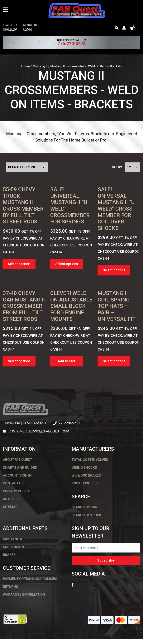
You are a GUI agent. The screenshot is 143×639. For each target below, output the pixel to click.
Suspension (13, 547)
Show (117, 167)
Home (25, 66)
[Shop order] (27, 167)
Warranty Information (24, 594)
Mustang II (40, 66)
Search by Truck (86, 515)
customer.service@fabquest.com (38, 431)
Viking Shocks (84, 467)
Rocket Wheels (85, 483)
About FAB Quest (17, 460)
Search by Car (84, 507)
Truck (10, 27)
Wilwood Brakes (86, 475)
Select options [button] (19, 264)
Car (30, 27)
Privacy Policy (16, 491)
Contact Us (13, 483)
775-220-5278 (72, 44)
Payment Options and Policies (30, 579)
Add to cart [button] (66, 361)
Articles (11, 499)
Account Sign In (17, 475)
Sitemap (10, 507)
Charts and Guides (20, 467)
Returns (10, 587)
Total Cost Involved (90, 460)
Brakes (9, 555)
